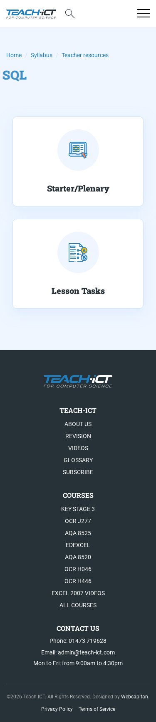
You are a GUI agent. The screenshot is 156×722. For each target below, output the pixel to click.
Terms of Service (97, 709)
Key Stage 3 (78, 509)
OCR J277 (78, 521)
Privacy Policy (57, 709)
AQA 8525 (78, 533)
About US (78, 424)
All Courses (78, 605)
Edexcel (78, 545)
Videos (78, 448)
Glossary (78, 460)
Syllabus (41, 55)
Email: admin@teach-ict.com (78, 652)
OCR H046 (78, 569)
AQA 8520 (78, 557)
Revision (78, 436)
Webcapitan (134, 697)
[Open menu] (143, 13)
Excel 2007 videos (78, 593)
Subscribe (78, 472)
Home (14, 55)
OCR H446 (78, 581)
